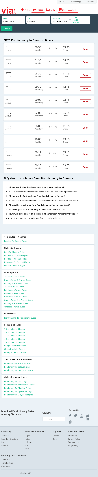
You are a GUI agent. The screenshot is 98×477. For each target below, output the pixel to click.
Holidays (28, 442)
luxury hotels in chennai (15, 352)
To (29, 18)
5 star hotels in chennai (14, 342)
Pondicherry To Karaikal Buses (17, 363)
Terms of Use (74, 442)
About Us (5, 435)
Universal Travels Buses (14, 276)
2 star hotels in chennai (14, 332)
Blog (55, 439)
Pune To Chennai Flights (14, 265)
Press (3, 442)
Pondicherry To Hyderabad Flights (19, 391)
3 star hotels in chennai (14, 335)
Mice (27, 448)
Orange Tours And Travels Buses (18, 300)
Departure (56, 18)
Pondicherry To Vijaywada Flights (18, 394)
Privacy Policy (74, 439)
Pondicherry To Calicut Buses (17, 367)
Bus (26, 445)
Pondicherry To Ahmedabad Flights (19, 384)
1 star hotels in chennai (14, 329)
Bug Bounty (73, 445)
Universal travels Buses (14, 286)
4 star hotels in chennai (14, 339)
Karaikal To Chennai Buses (15, 241)
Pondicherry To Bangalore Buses (18, 370)
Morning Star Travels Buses (16, 283)
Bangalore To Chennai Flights (17, 262)
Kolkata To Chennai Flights (15, 259)
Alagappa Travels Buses (14, 306)
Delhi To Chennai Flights (14, 252)
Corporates (6, 466)
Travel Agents (7, 463)
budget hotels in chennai (15, 345)
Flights (27, 435)
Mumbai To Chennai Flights (16, 255)
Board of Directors (9, 439)
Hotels (27, 439)
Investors (5, 445)
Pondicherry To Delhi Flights (16, 381)
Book (85, 49)
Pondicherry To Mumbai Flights (17, 388)
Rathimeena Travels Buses (15, 290)
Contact (56, 435)
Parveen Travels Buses (14, 293)
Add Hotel (5, 459)
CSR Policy (72, 435)
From (5, 18)
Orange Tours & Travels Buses (17, 280)
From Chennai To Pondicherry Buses (20, 318)
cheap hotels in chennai (14, 349)
